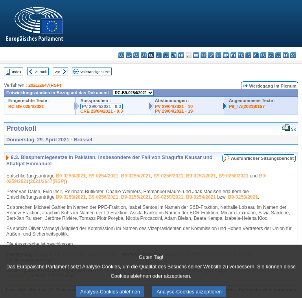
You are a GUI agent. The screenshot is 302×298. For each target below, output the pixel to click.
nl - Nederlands (241, 55)
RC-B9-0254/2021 (26, 106)
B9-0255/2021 (136, 176)
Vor (57, 71)
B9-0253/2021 (71, 176)
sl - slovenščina (278, 55)
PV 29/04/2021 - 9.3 (101, 106)
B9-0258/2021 (234, 176)
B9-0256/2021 (168, 176)
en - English (174, 55)
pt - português (256, 55)
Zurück (41, 71)
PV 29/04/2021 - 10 (174, 106)
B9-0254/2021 (103, 176)
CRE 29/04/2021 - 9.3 (101, 111)
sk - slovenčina (271, 55)
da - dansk (144, 55)
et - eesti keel (159, 55)
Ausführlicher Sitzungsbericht (262, 158)
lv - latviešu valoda (211, 55)
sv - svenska (293, 55)
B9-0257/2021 (201, 176)
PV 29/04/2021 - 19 (174, 111)
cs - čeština (136, 55)
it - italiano (203, 55)
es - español (129, 55)
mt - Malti (233, 55)
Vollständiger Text (95, 71)
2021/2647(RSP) (44, 85)
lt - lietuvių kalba (218, 55)
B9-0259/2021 (168, 197)
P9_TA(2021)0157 (247, 106)
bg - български (121, 55)
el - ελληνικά (166, 55)
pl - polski (248, 55)
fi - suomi (286, 55)
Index (16, 71)
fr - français (181, 55)
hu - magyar (226, 55)
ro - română (263, 55)
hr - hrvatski (196, 55)
